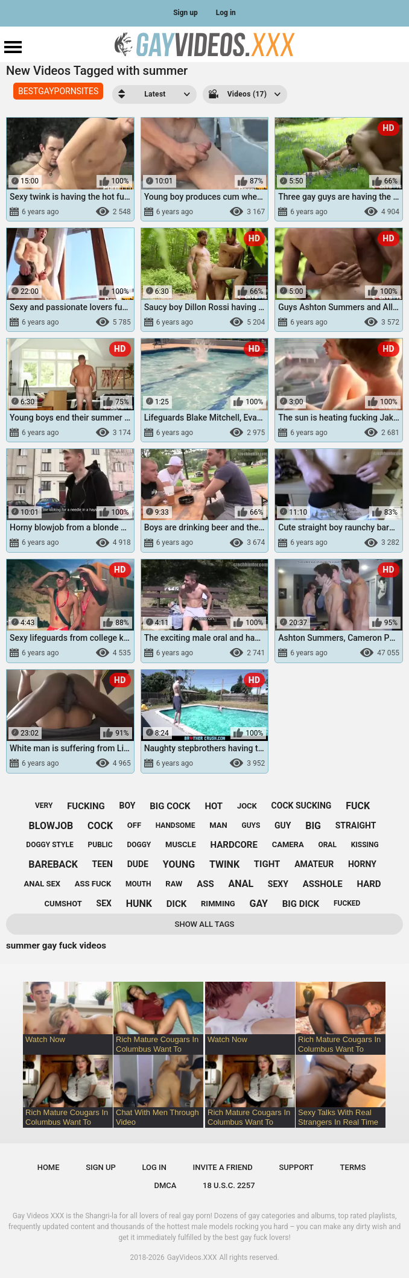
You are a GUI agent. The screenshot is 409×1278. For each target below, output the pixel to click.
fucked (347, 903)
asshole (323, 884)
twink (224, 864)
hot (213, 806)
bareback (53, 864)
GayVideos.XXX (192, 1257)
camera (288, 844)
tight (267, 864)
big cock (170, 806)
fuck (358, 806)
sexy (278, 884)
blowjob (51, 825)
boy (127, 805)
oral (327, 845)
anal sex (42, 883)
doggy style (49, 845)
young (179, 864)
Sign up (185, 12)
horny (362, 864)
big (313, 825)
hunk (139, 903)
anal (241, 883)
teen (102, 864)
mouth (138, 884)
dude (137, 864)
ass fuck (93, 883)
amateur (314, 864)
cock (100, 825)
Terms (353, 1167)
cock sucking (301, 805)
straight (355, 825)
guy (282, 825)
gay (258, 903)
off (134, 825)
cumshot (63, 903)
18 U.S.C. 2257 (229, 1185)
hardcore (234, 844)
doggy (139, 845)
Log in (226, 12)
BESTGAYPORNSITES (58, 91)
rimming (218, 903)
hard (369, 884)
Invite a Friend (223, 1167)
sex (104, 903)
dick (176, 903)
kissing (365, 845)
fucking (86, 806)
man (218, 825)
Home (48, 1167)
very (43, 805)
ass (205, 884)
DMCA (165, 1185)
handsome (175, 825)
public (100, 845)
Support (296, 1167)
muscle (180, 844)
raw (173, 883)
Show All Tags (205, 924)
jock (247, 805)
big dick (300, 903)
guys (250, 825)
